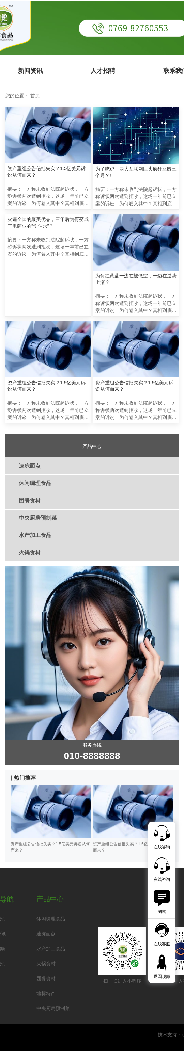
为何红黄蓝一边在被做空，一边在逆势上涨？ (136, 279)
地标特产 (46, 993)
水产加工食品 (35, 535)
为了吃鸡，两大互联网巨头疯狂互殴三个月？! (136, 172)
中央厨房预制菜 (38, 518)
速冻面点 (30, 466)
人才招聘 (103, 70)
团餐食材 (30, 500)
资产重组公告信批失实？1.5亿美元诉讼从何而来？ (46, 172)
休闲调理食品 (35, 483)
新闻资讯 (30, 70)
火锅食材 (30, 552)
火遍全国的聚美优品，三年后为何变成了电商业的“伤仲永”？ (48, 222)
